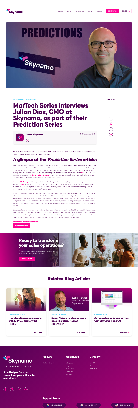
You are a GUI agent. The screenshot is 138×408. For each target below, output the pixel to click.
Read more (38, 321)
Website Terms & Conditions (112, 404)
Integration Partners (17, 302)
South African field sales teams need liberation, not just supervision (68, 309)
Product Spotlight (101, 302)
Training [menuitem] (69, 362)
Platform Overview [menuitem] (49, 351)
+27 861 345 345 (54, 393)
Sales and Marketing (20, 170)
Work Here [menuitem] (93, 357)
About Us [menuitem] (93, 351)
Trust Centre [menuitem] (70, 357)
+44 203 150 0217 (88, 393)
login (124, 5)
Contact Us (112, 5)
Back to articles (21, 213)
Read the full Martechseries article (25, 209)
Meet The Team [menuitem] (95, 354)
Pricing (90, 5)
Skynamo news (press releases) (24, 87)
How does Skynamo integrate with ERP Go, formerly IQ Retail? (25, 309)
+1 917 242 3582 (122, 393)
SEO (82, 160)
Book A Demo (27, 247)
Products (60, 5)
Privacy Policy (128, 404)
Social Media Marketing (40, 163)
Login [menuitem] (68, 354)
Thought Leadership (59, 302)
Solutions (70, 5)
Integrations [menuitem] (70, 351)
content (21, 172)
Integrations (80, 5)
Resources (99, 5)
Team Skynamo (34, 123)
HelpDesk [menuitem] (69, 359)
